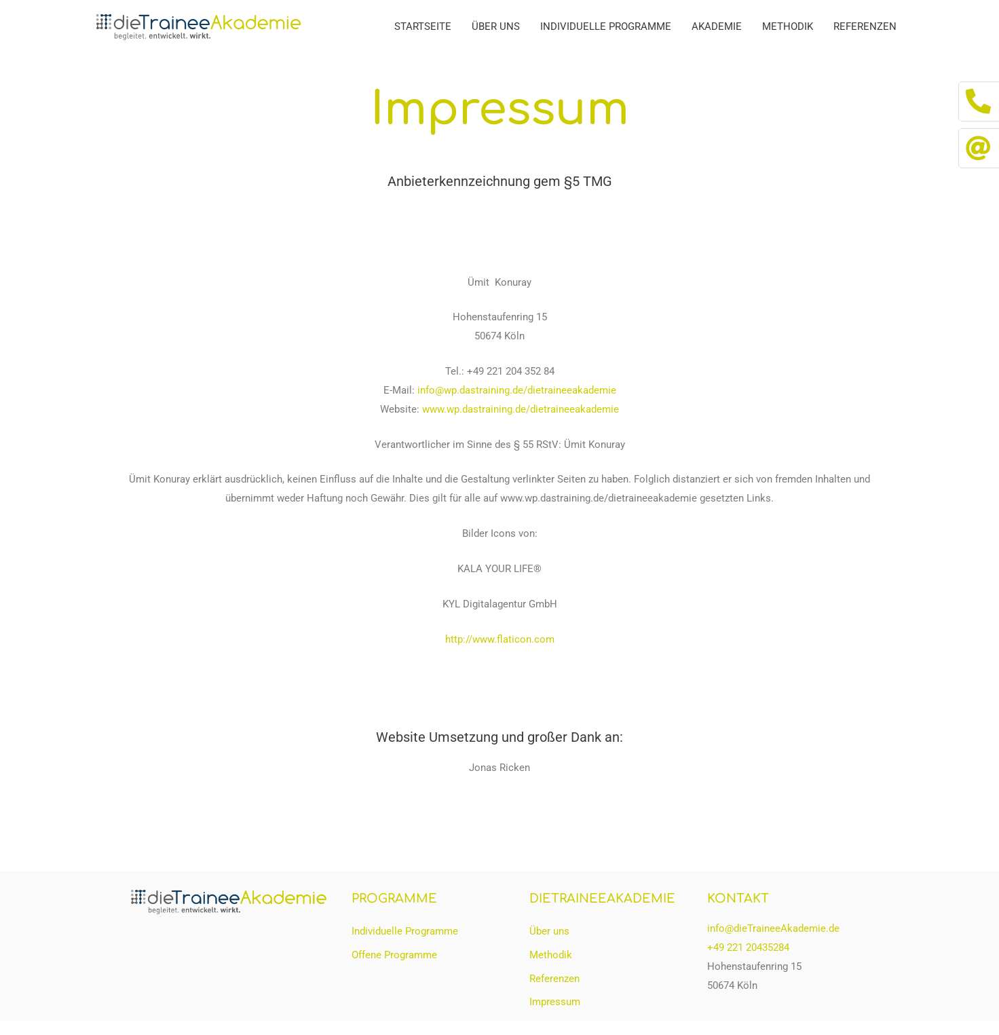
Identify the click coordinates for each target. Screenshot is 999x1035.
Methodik (787, 26)
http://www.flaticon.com (499, 639)
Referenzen (865, 26)
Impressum (554, 1002)
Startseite (422, 26)
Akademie (717, 26)
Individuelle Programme (605, 26)
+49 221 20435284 (748, 947)
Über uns (496, 26)
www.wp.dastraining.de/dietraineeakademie (520, 409)
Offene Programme (394, 955)
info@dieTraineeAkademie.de (773, 928)
